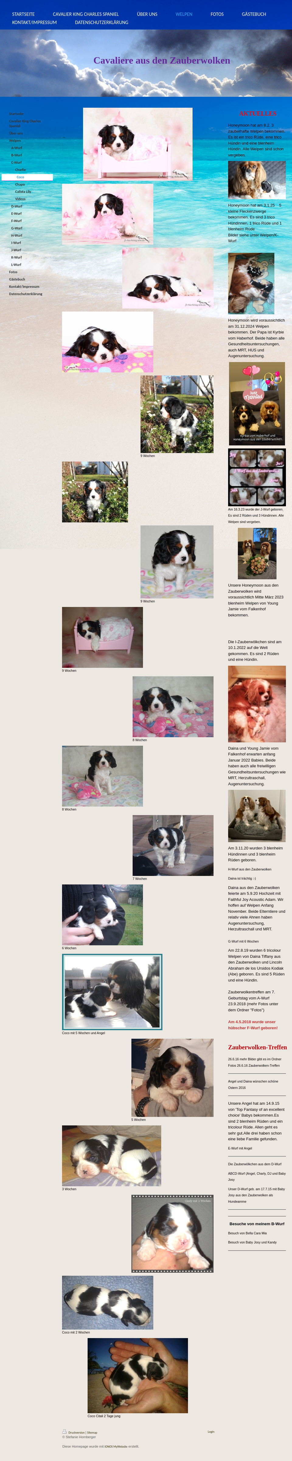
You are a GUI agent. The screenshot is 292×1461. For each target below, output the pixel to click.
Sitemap (92, 1433)
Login (211, 1432)
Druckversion (73, 1433)
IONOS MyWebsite (116, 1447)
